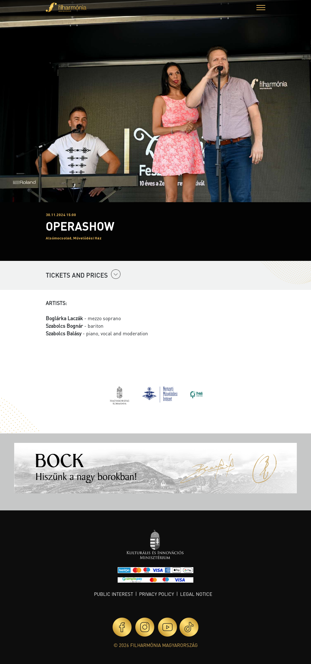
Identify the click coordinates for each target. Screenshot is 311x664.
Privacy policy (156, 594)
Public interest (113, 594)
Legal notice (196, 594)
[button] (260, 8)
